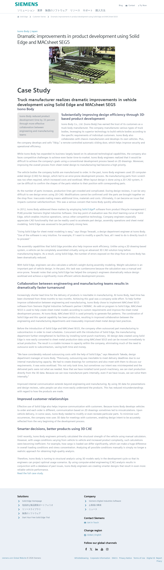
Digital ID (151, 558)
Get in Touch (91, 522)
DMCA (114, 558)
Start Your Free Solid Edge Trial (36, 517)
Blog (121, 5)
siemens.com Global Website (14, 558)
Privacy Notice (125, 558)
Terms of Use (139, 558)
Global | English (92, 535)
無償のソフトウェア (31, 513)
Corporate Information (100, 558)
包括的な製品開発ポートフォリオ (37, 505)
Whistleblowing (81, 558)
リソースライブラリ (31, 509)
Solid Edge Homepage (32, 501)
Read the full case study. (30, 473)
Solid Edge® (88, 209)
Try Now (142, 5)
